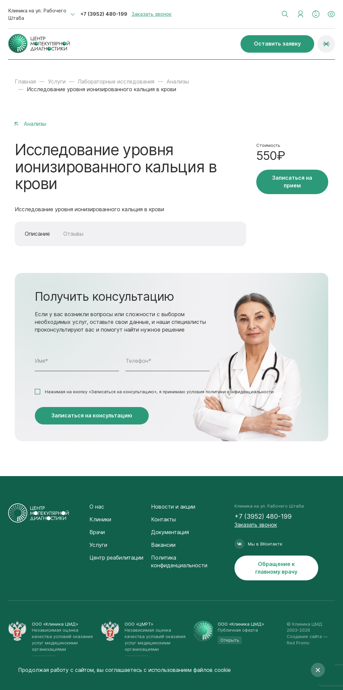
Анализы (177, 81)
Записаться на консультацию (91, 415)
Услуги (57, 81)
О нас (96, 506)
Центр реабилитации (116, 557)
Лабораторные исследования (116, 81)
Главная (25, 81)
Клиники (100, 519)
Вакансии (163, 544)
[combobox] (41, 14)
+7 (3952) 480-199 (103, 14)
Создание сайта (304, 636)
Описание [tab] (37, 233)
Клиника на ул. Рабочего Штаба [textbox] (37, 14)
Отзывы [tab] (73, 233)
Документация (170, 532)
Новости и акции (173, 506)
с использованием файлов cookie (187, 670)
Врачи (97, 532)
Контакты (163, 519)
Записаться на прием (292, 181)
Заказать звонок (151, 14)
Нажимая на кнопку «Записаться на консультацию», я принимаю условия (159, 391)
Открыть (229, 640)
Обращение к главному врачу (276, 568)
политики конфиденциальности (240, 391)
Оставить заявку (277, 43)
